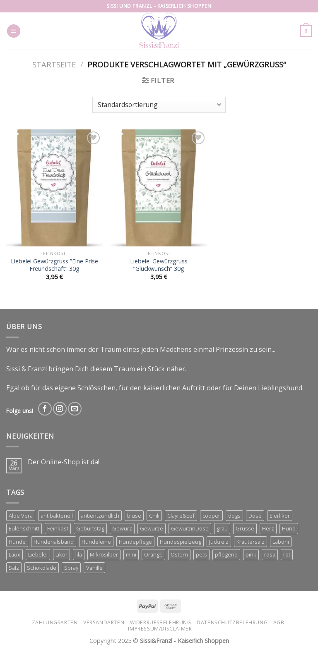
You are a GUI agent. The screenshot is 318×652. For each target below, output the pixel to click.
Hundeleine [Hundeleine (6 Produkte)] (96, 541)
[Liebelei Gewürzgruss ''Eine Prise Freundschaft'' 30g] (54, 187)
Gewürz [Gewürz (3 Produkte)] (122, 528)
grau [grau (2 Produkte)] (222, 528)
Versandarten (103, 622)
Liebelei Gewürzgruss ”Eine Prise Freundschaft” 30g (54, 265)
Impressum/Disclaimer (160, 628)
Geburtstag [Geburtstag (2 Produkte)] (90, 528)
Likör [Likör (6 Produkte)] (61, 554)
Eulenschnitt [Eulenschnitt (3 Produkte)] (24, 528)
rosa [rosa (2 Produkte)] (269, 554)
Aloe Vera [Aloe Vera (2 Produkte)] (21, 515)
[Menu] (13, 31)
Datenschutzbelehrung (232, 622)
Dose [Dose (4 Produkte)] (255, 515)
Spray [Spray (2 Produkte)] (71, 567)
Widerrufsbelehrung (160, 622)
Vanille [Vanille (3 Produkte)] (94, 567)
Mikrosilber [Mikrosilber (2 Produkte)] (104, 554)
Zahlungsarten (55, 622)
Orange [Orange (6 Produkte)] (153, 554)
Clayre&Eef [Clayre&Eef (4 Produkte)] (181, 515)
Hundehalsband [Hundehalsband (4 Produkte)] (54, 541)
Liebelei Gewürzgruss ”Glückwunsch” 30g (159, 265)
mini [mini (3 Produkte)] (131, 554)
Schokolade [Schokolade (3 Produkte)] (41, 567)
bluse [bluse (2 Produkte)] (134, 515)
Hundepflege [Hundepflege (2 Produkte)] (135, 541)
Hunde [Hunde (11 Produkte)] (17, 541)
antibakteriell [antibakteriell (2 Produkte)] (57, 515)
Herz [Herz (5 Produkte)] (268, 528)
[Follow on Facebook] (45, 409)
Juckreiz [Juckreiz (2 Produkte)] (219, 541)
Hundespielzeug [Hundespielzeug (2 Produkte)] (180, 541)
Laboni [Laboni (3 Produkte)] (280, 541)
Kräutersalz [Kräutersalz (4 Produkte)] (250, 541)
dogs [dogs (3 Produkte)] (234, 515)
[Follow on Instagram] (60, 409)
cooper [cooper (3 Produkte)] (211, 515)
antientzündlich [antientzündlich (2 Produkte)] (100, 515)
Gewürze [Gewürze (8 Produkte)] (151, 528)
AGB (278, 622)
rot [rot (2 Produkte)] (286, 554)
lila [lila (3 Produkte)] (78, 554)
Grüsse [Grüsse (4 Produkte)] (245, 528)
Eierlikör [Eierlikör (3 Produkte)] (280, 515)
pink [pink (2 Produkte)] (251, 554)
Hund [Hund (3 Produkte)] (289, 528)
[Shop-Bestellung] (158, 105)
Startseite (54, 64)
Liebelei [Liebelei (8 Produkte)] (38, 554)
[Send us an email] (75, 409)
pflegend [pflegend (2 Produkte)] (226, 554)
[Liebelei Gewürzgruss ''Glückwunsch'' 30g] (159, 187)
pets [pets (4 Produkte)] (201, 554)
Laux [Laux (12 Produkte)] (14, 554)
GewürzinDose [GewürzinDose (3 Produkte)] (190, 528)
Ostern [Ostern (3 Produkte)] (179, 554)
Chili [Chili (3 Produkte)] (154, 515)
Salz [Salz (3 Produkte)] (14, 567)
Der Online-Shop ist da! (63, 462)
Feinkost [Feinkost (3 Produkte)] (57, 528)
